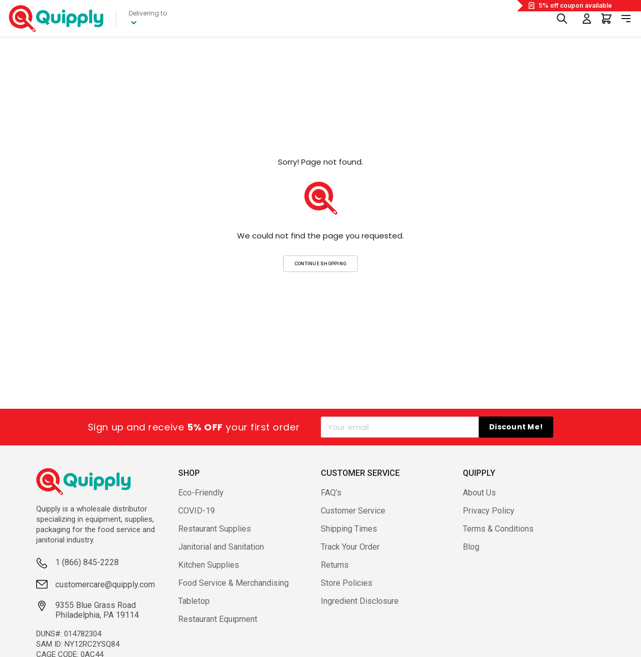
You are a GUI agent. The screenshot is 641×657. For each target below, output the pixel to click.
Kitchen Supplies (208, 565)
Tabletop (194, 601)
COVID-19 (196, 511)
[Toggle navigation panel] (626, 18)
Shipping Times (349, 529)
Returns (335, 565)
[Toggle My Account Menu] (587, 18)
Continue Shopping (320, 263)
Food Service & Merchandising (233, 583)
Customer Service (353, 511)
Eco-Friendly (201, 493)
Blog (471, 547)
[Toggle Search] (562, 18)
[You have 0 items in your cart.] (606, 18)
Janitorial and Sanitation (221, 547)
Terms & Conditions (498, 529)
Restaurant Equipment (217, 619)
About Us (479, 493)
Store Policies (346, 583)
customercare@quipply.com (105, 584)
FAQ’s (331, 493)
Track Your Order (350, 547)
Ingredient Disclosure (360, 601)
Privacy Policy (488, 511)
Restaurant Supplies (214, 529)
